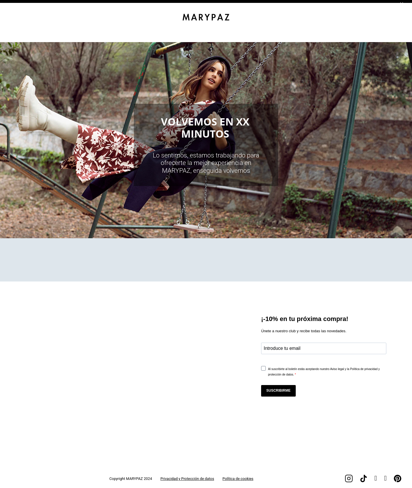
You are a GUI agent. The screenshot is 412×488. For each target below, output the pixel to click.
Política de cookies (237, 478)
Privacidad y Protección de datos (187, 478)
